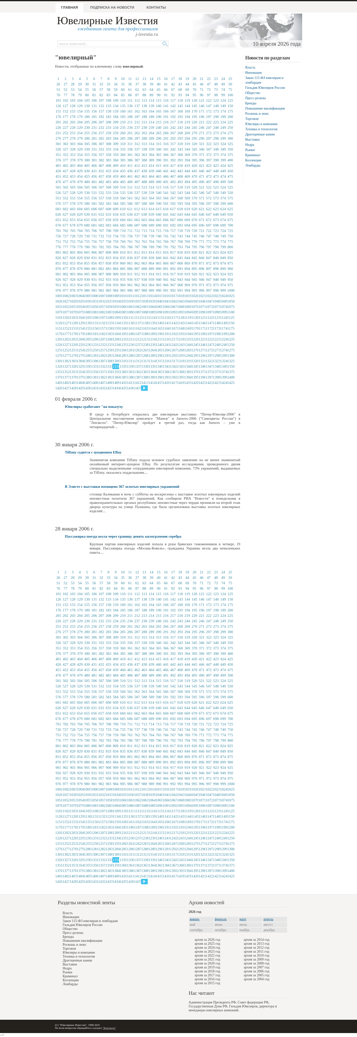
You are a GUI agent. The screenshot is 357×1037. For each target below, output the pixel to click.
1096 (202, 312)
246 (202, 128)
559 (116, 198)
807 (101, 252)
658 (108, 220)
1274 (223, 350)
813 (144, 252)
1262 (137, 350)
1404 (80, 383)
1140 (159, 323)
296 (202, 138)
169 (187, 111)
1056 (94, 307)
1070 (194, 307)
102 (65, 100)
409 (116, 166)
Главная (69, 7)
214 (151, 122)
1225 (230, 339)
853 (73, 263)
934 (116, 280)
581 (94, 204)
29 (80, 84)
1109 (116, 318)
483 (108, 182)
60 (123, 90)
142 (173, 106)
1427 (66, 388)
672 (209, 220)
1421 (202, 383)
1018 (180, 296)
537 (137, 193)
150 (230, 106)
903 (73, 274)
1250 (230, 345)
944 (187, 280)
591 (166, 204)
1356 (94, 372)
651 (58, 220)
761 (130, 242)
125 (230, 100)
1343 (180, 366)
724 (223, 231)
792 (173, 247)
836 (130, 258)
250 (230, 128)
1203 (73, 339)
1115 (159, 318)
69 (187, 90)
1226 (58, 345)
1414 (151, 383)
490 (159, 182)
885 (123, 269)
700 (230, 225)
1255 (87, 350)
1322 (209, 361)
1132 (101, 323)
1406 (94, 383)
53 (73, 90)
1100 (230, 312)
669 (187, 220)
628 (73, 214)
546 (202, 193)
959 (116, 285)
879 (80, 269)
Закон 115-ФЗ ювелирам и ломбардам (90, 921)
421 (202, 166)
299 (223, 138)
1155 (87, 328)
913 (144, 274)
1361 (130, 372)
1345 (194, 366)
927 (65, 280)
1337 (137, 366)
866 (166, 263)
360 (123, 155)
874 (223, 263)
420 (194, 166)
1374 (223, 372)
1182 (101, 334)
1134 (116, 323)
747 (209, 236)
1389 (151, 377)
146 (202, 106)
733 (108, 236)
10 (123, 79)
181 (94, 117)
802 (65, 252)
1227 (66, 345)
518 (180, 187)
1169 (187, 328)
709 (116, 231)
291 (166, 138)
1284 (116, 356)
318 (180, 144)
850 (230, 258)
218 (180, 122)
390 (159, 160)
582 (101, 204)
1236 (130, 345)
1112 (137, 318)
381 (94, 160)
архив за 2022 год (207, 955)
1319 (187, 361)
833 (108, 258)
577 (65, 204)
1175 (230, 328)
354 (80, 155)
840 (159, 258)
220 (194, 122)
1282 (101, 356)
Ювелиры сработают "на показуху (94, 407)
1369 (187, 372)
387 (137, 160)
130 (87, 106)
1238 (144, 345)
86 (130, 95)
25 (230, 79)
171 (202, 111)
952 (65, 285)
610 (123, 209)
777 (65, 247)
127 (65, 106)
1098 (216, 312)
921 (202, 274)
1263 (144, 350)
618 (180, 209)
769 (187, 242)
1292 (173, 356)
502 (65, 187)
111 (129, 100)
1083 (108, 312)
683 (108, 225)
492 (173, 182)
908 (108, 274)
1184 (116, 334)
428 (73, 171)
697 (209, 225)
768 (180, 242)
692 (173, 225)
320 (194, 144)
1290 (159, 356)
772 (209, 242)
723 (216, 231)
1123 (216, 318)
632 (101, 214)
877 (65, 269)
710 (123, 231)
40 (159, 84)
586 (130, 204)
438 (144, 171)
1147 (209, 323)
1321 (202, 361)
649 (223, 214)
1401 (58, 383)
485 (123, 182)
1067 (173, 307)
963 (144, 285)
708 (108, 231)
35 (123, 84)
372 (209, 155)
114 (151, 100)
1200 (230, 334)
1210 (123, 339)
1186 (130, 334)
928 (73, 280)
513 (144, 187)
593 (180, 204)
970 (194, 285)
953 (73, 285)
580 (87, 204)
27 (65, 84)
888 (144, 269)
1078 (73, 312)
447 (209, 171)
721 (202, 231)
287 (137, 138)
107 (101, 100)
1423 (216, 383)
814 (151, 252)
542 (173, 193)
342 (173, 149)
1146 (202, 323)
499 (223, 182)
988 (144, 290)
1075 (230, 307)
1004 (80, 296)
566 (166, 198)
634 (116, 214)
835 (123, 258)
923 (216, 274)
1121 (202, 318)
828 (73, 258)
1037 (137, 301)
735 (123, 236)
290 (159, 138)
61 (130, 90)
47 (209, 84)
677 (65, 225)
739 (151, 236)
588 (144, 204)
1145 (194, 323)
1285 (123, 356)
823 (216, 252)
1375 (230, 372)
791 (166, 247)
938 (144, 280)
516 (166, 187)
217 (173, 122)
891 (166, 269)
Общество (252, 93)
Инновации (253, 73)
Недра (249, 145)
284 (116, 138)
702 (65, 231)
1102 (66, 318)
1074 (223, 307)
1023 (216, 296)
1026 (58, 301)
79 (80, 95)
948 (216, 280)
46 (202, 84)
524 (223, 187)
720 (194, 231)
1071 (202, 307)
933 (108, 280)
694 (187, 225)
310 (123, 144)
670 (194, 220)
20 (194, 79)
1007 (101, 296)
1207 (101, 339)
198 (216, 117)
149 (223, 106)
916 (166, 274)
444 (187, 171)
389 (151, 160)
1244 (187, 345)
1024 (223, 296)
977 (65, 290)
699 (223, 225)
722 (209, 231)
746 (202, 236)
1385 (123, 377)
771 (202, 242)
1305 (87, 361)
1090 (159, 312)
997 (209, 290)
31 (94, 84)
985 (123, 290)
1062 (137, 307)
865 (159, 263)
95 (194, 95)
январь (195, 919)
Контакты (156, 7)
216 (166, 122)
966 (166, 285)
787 (137, 247)
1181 (94, 334)
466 (166, 176)
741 (166, 236)
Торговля (252, 119)
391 (166, 160)
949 (223, 280)
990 (159, 290)
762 (137, 242)
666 (166, 220)
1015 (159, 296)
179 (80, 117)
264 (151, 133)
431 (94, 171)
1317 (173, 361)
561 (130, 198)
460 (123, 176)
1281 (94, 356)
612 (137, 209)
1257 (101, 350)
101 (58, 100)
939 (151, 280)
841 (166, 258)
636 (130, 214)
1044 (187, 301)
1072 (209, 307)
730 (87, 236)
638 (144, 214)
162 (137, 111)
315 (159, 144)
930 (87, 280)
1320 (194, 361)
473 (216, 176)
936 (130, 280)
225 (230, 122)
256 (94, 133)
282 (101, 138)
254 (80, 133)
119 (187, 100)
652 (65, 220)
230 (87, 128)
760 (123, 242)
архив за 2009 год (257, 959)
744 (187, 236)
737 (137, 236)
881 (94, 269)
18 (180, 79)
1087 (137, 312)
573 (216, 198)
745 (194, 236)
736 (130, 236)
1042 (173, 301)
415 (159, 166)
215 (159, 122)
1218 (180, 339)
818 (180, 252)
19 (187, 79)
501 (58, 187)
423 (216, 166)
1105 (87, 318)
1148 (216, 323)
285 (123, 138)
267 (173, 133)
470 (194, 176)
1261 (130, 350)
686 (130, 225)
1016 (166, 296)
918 (180, 274)
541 (166, 193)
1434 (116, 388)
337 (137, 149)
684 (116, 225)
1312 (137, 361)
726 (58, 236)
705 (87, 231)
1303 (73, 361)
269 (187, 133)
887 (137, 269)
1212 (137, 339)
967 (173, 285)
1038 (144, 301)
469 (187, 176)
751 (58, 242)
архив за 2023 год (207, 951)
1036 (130, 301)
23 (216, 79)
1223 (216, 339)
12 (137, 79)
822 (209, 252)
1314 (151, 361)
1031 (94, 301)
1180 (87, 334)
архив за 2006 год (257, 971)
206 (94, 122)
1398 (216, 377)
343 (180, 149)
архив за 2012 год (257, 947)
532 (101, 193)
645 (194, 214)
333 (108, 149)
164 (151, 111)
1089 (151, 312)
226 (58, 128)
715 (159, 231)
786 (130, 247)
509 (116, 187)
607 (101, 209)
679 (80, 225)
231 (94, 128)
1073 (216, 307)
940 (159, 280)
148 (216, 106)
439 (151, 171)
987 (137, 290)
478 (73, 182)
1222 (209, 339)
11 (130, 79)
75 (230, 90)
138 (144, 106)
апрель (268, 919)
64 (151, 90)
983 (108, 290)
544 (187, 193)
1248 (216, 345)
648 (216, 214)
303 (73, 144)
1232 (101, 345)
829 (80, 258)
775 (230, 242)
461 (130, 176)
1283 (108, 356)
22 (209, 79)
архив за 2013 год (257, 943)
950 (230, 280)
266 (166, 133)
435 (123, 171)
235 (123, 128)
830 (87, 258)
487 (137, 182)
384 (116, 160)
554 (80, 198)
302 (65, 144)
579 (80, 204)
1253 (73, 350)
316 (166, 144)
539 (151, 193)
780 (87, 247)
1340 (159, 366)
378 (73, 160)
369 (187, 155)
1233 (108, 345)
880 (87, 269)
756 (94, 242)
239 (151, 128)
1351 (58, 372)
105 (87, 100)
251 (58, 133)
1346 (202, 366)
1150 (230, 323)
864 (151, 263)
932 (101, 280)
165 (159, 111)
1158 (108, 328)
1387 (137, 377)
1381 (94, 377)
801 (58, 252)
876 (58, 269)
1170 (194, 328)
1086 (130, 312)
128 (73, 106)
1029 (80, 301)
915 (159, 274)
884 (116, 269)
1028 (73, 301)
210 (123, 122)
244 (187, 128)
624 (223, 209)
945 (194, 280)
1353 (73, 372)
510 (123, 187)
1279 (80, 356)
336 (130, 149)
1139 (151, 323)
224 (223, 122)
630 (87, 214)
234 (116, 128)
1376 (58, 377)
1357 (101, 372)
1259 (116, 350)
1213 (144, 339)
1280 (87, 356)
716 (166, 231)
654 (80, 220)
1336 (130, 366)
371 (202, 155)
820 (194, 252)
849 (223, 258)
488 (144, 182)
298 (216, 138)
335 (123, 149)
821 (202, 252)
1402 (66, 383)
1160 (123, 328)
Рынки (250, 150)
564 (151, 198)
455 (87, 176)
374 (223, 155)
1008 (108, 296)
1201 (58, 339)
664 (151, 220)
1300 (230, 356)
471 (202, 176)
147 (209, 106)
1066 (166, 307)
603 (73, 209)
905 (87, 274)
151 (58, 111)
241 (166, 128)
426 (58, 171)
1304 (80, 361)
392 (173, 160)
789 (151, 247)
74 (223, 90)
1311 (130, 361)
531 (94, 193)
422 (209, 166)
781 (94, 247)
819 (187, 252)
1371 (202, 372)
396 (202, 160)
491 (166, 182)
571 (202, 198)
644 (187, 214)
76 (58, 95)
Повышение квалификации (265, 108)
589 (151, 204)
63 (144, 90)
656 (94, 220)
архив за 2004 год (257, 979)
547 (209, 193)
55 (87, 90)
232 (101, 128)
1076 (58, 312)
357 (101, 155)
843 (180, 258)
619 (187, 209)
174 (223, 111)
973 (216, 285)
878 (73, 269)
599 (223, 204)
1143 (180, 323)
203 (73, 122)
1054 (80, 307)
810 (123, 252)
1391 (166, 377)
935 (123, 280)
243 (180, 128)
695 (194, 225)
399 (223, 160)
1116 (166, 318)
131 (94, 106)
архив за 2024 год (207, 947)
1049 (223, 301)
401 (58, 166)
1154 (80, 328)
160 (123, 111)
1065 (159, 307)
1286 (130, 356)
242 (173, 128)
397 (209, 160)
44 (187, 84)
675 (230, 220)
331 (94, 149)
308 (108, 144)
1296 (202, 356)
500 (230, 182)
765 (159, 242)
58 (108, 90)
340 (159, 149)
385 (123, 160)
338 (144, 149)
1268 (180, 350)
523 (216, 187)
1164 (151, 328)
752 (65, 242)
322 (209, 144)
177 (65, 117)
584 (116, 204)
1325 (230, 361)
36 (130, 84)
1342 (173, 366)
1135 (123, 323)
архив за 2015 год (207, 983)
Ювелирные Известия (107, 21)
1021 (202, 296)
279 (80, 138)
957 (101, 285)
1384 (116, 377)
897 (209, 269)
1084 (116, 312)
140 (159, 106)
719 (187, 231)
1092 (173, 312)
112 (137, 100)
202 (65, 122)
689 (151, 225)
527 (65, 193)
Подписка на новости (112, 7)
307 (101, 144)
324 (223, 144)
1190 (159, 334)
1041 (166, 301)
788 (144, 247)
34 (116, 84)
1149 (223, 323)
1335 (123, 366)
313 (144, 144)
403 (73, 166)
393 (180, 160)
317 (173, 144)
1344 (187, 366)
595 (194, 204)
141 (166, 106)
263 (144, 133)
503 (73, 187)
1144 (187, 323)
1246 (202, 345)
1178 (73, 334)
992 (173, 290)
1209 (116, 339)
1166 (166, 328)
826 (58, 258)
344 (187, 149)
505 (87, 187)
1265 (159, 350)
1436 (130, 388)
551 (58, 198)
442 (173, 171)
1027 (66, 301)
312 (137, 144)
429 (80, 171)
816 (166, 252)
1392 (173, 377)
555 (87, 198)
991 (166, 290)
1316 (166, 361)
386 (130, 160)
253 (73, 133)
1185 (123, 334)
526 (58, 193)
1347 (209, 366)
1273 (216, 350)
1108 (108, 318)
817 (173, 252)
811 (130, 252)
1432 (101, 388)
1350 (230, 366)
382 (101, 160)
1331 (94, 366)
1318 (180, 361)
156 (94, 111)
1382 (101, 377)
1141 (166, 323)
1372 (209, 372)
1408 (108, 383)
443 (180, 171)
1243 (180, 345)
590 (159, 204)
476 (58, 182)
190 (159, 117)
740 (159, 236)
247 (209, 128)
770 (194, 242)
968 (180, 285)
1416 (166, 383)
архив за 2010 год (257, 955)
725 (230, 231)
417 (173, 166)
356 (94, 155)
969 (187, 285)
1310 (123, 361)
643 (180, 214)
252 (65, 133)
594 (187, 204)
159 (116, 111)
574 (223, 198)
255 (87, 133)
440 (159, 171)
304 (80, 144)
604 (80, 209)
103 (73, 100)
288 (144, 138)
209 (116, 122)
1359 (116, 372)
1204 (80, 339)
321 (202, 144)
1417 (173, 383)
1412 (137, 383)
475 (230, 176)
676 (58, 225)
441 (166, 171)
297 (209, 138)
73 (216, 90)
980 (87, 290)
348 (216, 149)
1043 (180, 301)
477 (65, 182)
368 (180, 155)
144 (187, 106)
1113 (144, 318)
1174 (223, 328)
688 (144, 225)
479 (80, 182)
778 (73, 247)
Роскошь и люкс (257, 113)
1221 (202, 339)
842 (173, 258)
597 (209, 204)
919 (187, 274)
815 (159, 252)
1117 (173, 318)
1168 (180, 328)
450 (230, 171)
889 (151, 269)
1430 (87, 388)
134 (116, 106)
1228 (73, 345)
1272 (209, 350)
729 (80, 236)
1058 (108, 307)
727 (65, 236)
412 (137, 166)
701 (58, 231)
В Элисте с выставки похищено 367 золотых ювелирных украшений (122, 487)
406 (94, 166)
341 (166, 149)
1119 (187, 318)
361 (130, 155)
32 (101, 84)
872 (209, 263)
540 (159, 193)
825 (230, 252)
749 (223, 236)
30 (87, 84)
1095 (194, 312)
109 (116, 100)
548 (216, 193)
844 (187, 258)
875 (230, 263)
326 (58, 149)
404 (80, 166)
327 (65, 149)
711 (130, 231)
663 (144, 220)
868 (180, 263)
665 (159, 220)
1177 (66, 334)
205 (87, 122)
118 (180, 100)
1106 (94, 318)
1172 (209, 328)
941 (166, 280)
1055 (87, 307)
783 (108, 247)
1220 (194, 339)
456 (94, 176)
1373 (216, 372)
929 (80, 280)
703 (73, 231)
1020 (194, 296)
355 (87, 155)
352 (65, 155)
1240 (159, 345)
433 (108, 171)
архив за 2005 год (257, 975)
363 (144, 155)
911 (130, 274)
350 (230, 149)
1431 (94, 388)
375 (230, 155)
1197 (209, 334)
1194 (187, 334)
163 (144, 111)
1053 (73, 307)
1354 (80, 372)
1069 (187, 307)
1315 (159, 361)
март (242, 919)
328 (73, 149)
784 (116, 247)
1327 (66, 366)
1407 (101, 383)
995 (194, 290)
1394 (187, 377)
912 (137, 274)
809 (116, 252)
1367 (173, 372)
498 (216, 182)
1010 (123, 296)
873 (216, 263)
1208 (108, 339)
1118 (180, 318)
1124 (223, 318)
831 (94, 258)
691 (166, 225)
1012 (137, 296)
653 (73, 220)
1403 (73, 383)
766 (166, 242)
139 (151, 106)
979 (80, 290)
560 (123, 198)
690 (159, 225)
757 (101, 242)
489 (151, 182)
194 (187, 117)
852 (65, 263)
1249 (223, 345)
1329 (80, 366)
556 (94, 198)
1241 (166, 345)
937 (137, 280)
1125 (230, 318)
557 (101, 198)
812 (137, 252)
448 (216, 171)
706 (94, 231)
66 (166, 90)
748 (216, 236)
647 (209, 214)
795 (194, 247)
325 (230, 144)
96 (202, 95)
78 (73, 95)
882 (101, 269)
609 (116, 209)
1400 (230, 377)
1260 (123, 350)
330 (87, 149)
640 (159, 214)
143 (180, 106)
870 (194, 263)
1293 (180, 356)
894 (187, 269)
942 (173, 280)
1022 (209, 296)
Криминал (252, 155)
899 (223, 269)
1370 (194, 372)
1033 (108, 301)
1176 (58, 334)
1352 (66, 372)
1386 (130, 377)
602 (65, 209)
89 (151, 95)
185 (123, 117)
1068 (180, 307)
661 (130, 220)
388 (144, 160)
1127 (66, 323)
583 (108, 204)
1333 (108, 366)
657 (101, 220)
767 (173, 242)
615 (159, 209)
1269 (187, 350)
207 (101, 122)
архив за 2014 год (257, 940)
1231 (94, 345)
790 (159, 247)
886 (130, 269)
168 (180, 111)
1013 (144, 296)
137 (137, 106)
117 (173, 100)
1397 (209, 377)
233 (108, 128)
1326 (58, 366)
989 (151, 290)
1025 (230, 296)
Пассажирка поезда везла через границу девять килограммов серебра (123, 536)
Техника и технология (261, 129)
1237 (137, 345)
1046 (202, 301)
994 (187, 290)
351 (58, 155)
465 (159, 176)
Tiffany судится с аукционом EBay (93, 452)
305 (87, 144)
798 (216, 247)
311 (130, 144)
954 (80, 285)
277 (65, 138)
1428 (73, 388)
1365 (159, 372)
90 (159, 95)
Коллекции (253, 160)
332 (101, 149)
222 (209, 122)
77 (65, 95)
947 (209, 280)
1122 (209, 318)
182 (101, 117)
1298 (216, 356)
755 (87, 242)
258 (108, 133)
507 (101, 187)
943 (180, 280)
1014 (151, 296)
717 (173, 231)
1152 (66, 328)
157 (101, 111)
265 (159, 133)
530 (87, 193)
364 (151, 155)
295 (194, 138)
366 (166, 155)
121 (202, 100)
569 (187, 198)
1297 (209, 356)
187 (137, 117)
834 (116, 258)
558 (108, 198)
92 (173, 95)
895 (194, 269)
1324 (223, 361)
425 (230, 166)
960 (123, 285)
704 (80, 231)
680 (87, 225)
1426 (58, 388)
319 (187, 144)
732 (101, 236)
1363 (144, 372)
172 (209, 111)
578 (73, 204)
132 (101, 106)
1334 (116, 366)
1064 (151, 307)
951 (58, 285)
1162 (137, 328)
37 (137, 84)
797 (209, 247)
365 (159, 155)
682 (101, 225)
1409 (116, 383)
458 (108, 176)
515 (159, 187)
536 (130, 193)
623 (216, 209)
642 (173, 214)
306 (94, 144)
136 (130, 106)
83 (108, 95)
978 (73, 290)
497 (209, 182)
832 (101, 258)
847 (209, 258)
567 (173, 198)
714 (151, 231)
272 (209, 133)
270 (194, 133)
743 (180, 236)
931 (94, 280)
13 (144, 79)
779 (80, 247)
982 (101, 290)
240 (159, 128)
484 (116, 182)
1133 (108, 323)
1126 (58, 323)
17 (173, 79)
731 (94, 236)
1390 (159, 377)
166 (166, 111)
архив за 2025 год (207, 943)
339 (151, 149)
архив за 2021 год (207, 959)
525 (230, 187)
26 (58, 84)
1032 (101, 301)
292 (173, 138)
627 (65, 214)
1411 (130, 383)
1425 (230, 383)
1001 (58, 296)
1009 (116, 296)
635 (123, 214)
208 (108, 122)
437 (137, 171)
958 (108, 285)
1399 (223, 377)
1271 (202, 350)
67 (173, 90)
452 (65, 176)
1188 (144, 334)
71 (202, 90)
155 (87, 111)
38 (144, 84)
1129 (80, 323)
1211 (130, 339)
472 (209, 176)
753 (73, 242)
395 (194, 160)
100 (230, 95)
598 (216, 204)
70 (194, 90)
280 (87, 138)
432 (101, 171)
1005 (87, 296)
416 (166, 166)
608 (108, 209)
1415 (159, 383)
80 (87, 95)
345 (194, 149)
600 (230, 204)
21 (202, 79)
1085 (123, 312)
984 (116, 290)
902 (65, 274)
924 (223, 274)
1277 (66, 356)
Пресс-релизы (255, 98)
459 (116, 176)
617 (173, 209)
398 (216, 160)
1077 (66, 312)
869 (187, 263)
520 (194, 187)
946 (202, 280)
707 (101, 231)
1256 (94, 350)
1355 (87, 372)
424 (223, 166)
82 (101, 95)
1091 (166, 312)
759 (116, 242)
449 (223, 171)
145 (194, 106)
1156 (94, 328)
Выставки (252, 139)
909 (116, 274)
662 (137, 220)
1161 (130, 328)
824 (223, 252)
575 (230, 198)
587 (137, 204)
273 (216, 133)
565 (159, 198)
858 (108, 263)
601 (58, 209)
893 (180, 269)
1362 (137, 372)
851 (58, 263)
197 (209, 117)
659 (116, 220)
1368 (180, 372)
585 (123, 204)
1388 (144, 377)
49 (223, 84)
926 (58, 280)
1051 (58, 307)
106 (94, 100)
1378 (73, 377)
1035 (123, 301)
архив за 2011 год (256, 951)
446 (202, 171)
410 (123, 166)
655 (87, 220)
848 (216, 258)
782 (101, 247)
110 (123, 100)
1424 (223, 383)
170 (194, 111)
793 (180, 247)
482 (101, 182)
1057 (101, 307)
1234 (116, 345)
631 (94, 214)
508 (108, 187)
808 (108, 252)
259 (116, 133)
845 (194, 258)
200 (230, 117)
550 (230, 193)
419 (187, 166)
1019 (187, 296)
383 (108, 160)
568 (180, 198)
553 (73, 198)
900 (230, 269)
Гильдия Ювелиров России (265, 88)
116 (165, 100)
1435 (123, 388)
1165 (159, 328)
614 (151, 209)
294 (187, 138)
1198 (216, 334)
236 (130, 128)
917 (173, 274)
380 (87, 160)
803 (73, 252)
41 (166, 84)
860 (123, 263)
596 (202, 204)
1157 (101, 328)
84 (116, 95)
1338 (144, 366)
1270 (194, 350)
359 (116, 155)
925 (230, 274)
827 (65, 258)
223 (216, 122)
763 (144, 242)
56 (94, 90)
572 (209, 198)
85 (123, 95)
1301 (58, 361)
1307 (101, 361)
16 (166, 79)
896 (202, 269)
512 (137, 187)
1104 (80, 318)
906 (94, 274)
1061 (130, 307)
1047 (209, 301)
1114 (151, 318)
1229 (80, 345)
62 (137, 90)
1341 (166, 366)
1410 (123, 383)
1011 (130, 296)
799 (223, 247)
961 (130, 285)
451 (58, 176)
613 (144, 209)
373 (216, 155)
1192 (173, 334)
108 (108, 100)
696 (202, 225)
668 (180, 220)
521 (202, 187)
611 (130, 209)
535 (123, 193)
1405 (87, 383)
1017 (173, 296)
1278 (73, 356)
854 (80, 263)
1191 (166, 334)
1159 (116, 328)
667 (173, 220)
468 (180, 176)
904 (80, 274)
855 (87, 263)
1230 (87, 345)
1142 (173, 323)
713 (144, 231)
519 (187, 187)
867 (173, 263)
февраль (221, 919)
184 (116, 117)
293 (180, 138)
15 (159, 79)
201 (58, 122)
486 (130, 182)
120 (194, 100)
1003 (73, 296)
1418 (180, 383)
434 (116, 171)
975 (230, 285)
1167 (173, 328)
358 (108, 155)
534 (116, 193)
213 (144, 122)
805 (87, 252)
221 (202, 122)
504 (80, 187)
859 (116, 263)
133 (108, 106)
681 (94, 225)
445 (194, 171)
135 (123, 106)
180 (87, 117)
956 (94, 285)
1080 (87, 312)
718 (180, 231)
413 (144, 166)
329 (80, 149)
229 (80, 128)
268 (180, 133)
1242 (173, 345)
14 (151, 79)
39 (151, 84)
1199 (223, 334)
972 (209, 285)
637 (137, 214)
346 (202, 149)
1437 (137, 388)
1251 (58, 350)
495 (194, 182)
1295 (194, 356)
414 (151, 166)
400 (230, 160)
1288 (144, 356)
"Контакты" (109, 1027)
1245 (194, 345)
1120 (194, 318)
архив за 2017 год (207, 975)
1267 (173, 350)
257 (101, 133)
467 (173, 176)
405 (87, 166)
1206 (94, 339)
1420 (194, 383)
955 (87, 285)
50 (230, 84)
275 (230, 133)
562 (137, 198)
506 (94, 187)
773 (216, 242)
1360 (123, 372)
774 (223, 242)
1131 (94, 323)
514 (151, 187)
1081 (94, 312)
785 (123, 247)
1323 (216, 361)
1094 (187, 312)
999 (223, 290)
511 (130, 187)
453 (73, 176)
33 (108, 84)
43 (180, 84)
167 (173, 111)
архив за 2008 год (257, 963)
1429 (80, 388)
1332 (101, 366)
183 (108, 117)
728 (73, 236)
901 (58, 274)
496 (202, 182)
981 (94, 290)
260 (123, 133)
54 (80, 90)
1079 (80, 312)
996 (202, 290)
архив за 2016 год (207, 979)
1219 (187, 339)
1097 (209, 312)
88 (144, 95)
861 (130, 263)
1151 (58, 328)
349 (223, 149)
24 (223, 79)
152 (65, 111)
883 (108, 269)
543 (180, 193)
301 (58, 144)
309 (116, 144)
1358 (108, 372)
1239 (151, 345)
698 (216, 225)
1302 (66, 361)
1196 (202, 334)
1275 (230, 350)
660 (123, 220)
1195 (194, 334)
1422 (209, 383)
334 (116, 149)
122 (209, 100)
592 (173, 204)
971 (202, 285)
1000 (230, 290)
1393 (180, 377)
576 (58, 204)
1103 (73, 318)
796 (202, 247)
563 (144, 198)
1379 (80, 377)
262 (137, 133)
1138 (144, 323)
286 (130, 138)
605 (87, 209)
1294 (187, 356)
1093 (180, 312)
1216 (166, 339)
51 (58, 90)
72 (209, 90)
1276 (58, 356)
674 (223, 220)
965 (159, 285)
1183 (108, 334)
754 (80, 242)
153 (73, 111)
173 (216, 111)
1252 (66, 350)
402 (65, 166)
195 (194, 117)
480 (87, 182)
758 (108, 242)
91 (166, 95)
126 (58, 106)
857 (101, 263)
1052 (66, 307)
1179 (80, 334)
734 (116, 236)
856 (94, 263)
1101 (58, 318)
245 (194, 128)
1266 (166, 350)
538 (144, 193)
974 (223, 285)
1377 (66, 377)
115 (158, 100)
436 (130, 171)
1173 (216, 328)
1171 (202, 328)
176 (58, 117)
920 (194, 274)
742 (173, 236)
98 (216, 95)
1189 (151, 334)
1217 (173, 339)
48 (216, 84)
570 (194, 198)
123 (216, 100)
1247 (209, 345)
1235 (123, 345)
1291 (166, 356)
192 (173, 117)
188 (144, 117)
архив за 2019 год (207, 967)
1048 (216, 301)
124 (223, 100)
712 (137, 231)
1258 (108, 350)
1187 (137, 334)
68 (180, 90)
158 (108, 111)
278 (73, 138)
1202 (66, 339)
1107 (101, 318)
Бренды (250, 103)
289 (151, 138)
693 (180, 225)
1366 (166, 372)
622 (209, 209)
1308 (108, 361)
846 (202, 258)
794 (187, 247)
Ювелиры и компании (261, 124)
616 (166, 209)
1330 (87, 366)
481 (94, 182)
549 (223, 193)
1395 (194, 377)
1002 (66, 296)
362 (137, 155)
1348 (216, 366)
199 (223, 117)
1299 (223, 356)
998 (216, 290)
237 (137, 128)
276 (58, 138)
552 (65, 198)
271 (202, 133)
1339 (151, 366)
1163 (144, 328)
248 (216, 128)
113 (144, 100)
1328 (73, 366)
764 (151, 242)
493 (180, 182)
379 (80, 160)
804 (80, 252)
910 (123, 274)
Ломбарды (252, 165)
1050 (230, 301)
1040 (159, 301)
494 (187, 182)
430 (87, 171)
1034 (116, 301)
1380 (87, 377)
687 (137, 225)
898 (216, 269)
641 (166, 214)
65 (159, 90)
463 (144, 176)
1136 (130, 323)
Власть (250, 67)
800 (230, 247)
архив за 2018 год (207, 971)
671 (202, 220)
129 (80, 106)
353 (73, 155)
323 (216, 144)
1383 (108, 377)
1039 (151, 301)
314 (151, 144)
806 (94, 252)
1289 (151, 356)
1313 (144, 361)
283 (108, 138)
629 (80, 214)
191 (166, 117)
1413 (144, 383)
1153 (73, 328)
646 (202, 214)
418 (180, 166)
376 (58, 160)
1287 (137, 356)
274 (223, 133)
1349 (223, 366)
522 (209, 187)
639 (151, 214)
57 (101, 90)
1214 (151, 339)
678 (73, 225)
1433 (108, 388)
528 (73, 193)
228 (73, 128)
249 (223, 128)
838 (144, 258)
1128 (73, 323)
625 (230, 209)
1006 (94, 296)
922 (209, 274)
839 (151, 258)
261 (130, 133)
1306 (94, 361)
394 (187, 160)
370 (194, 155)
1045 (194, 301)
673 (216, 220)
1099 (223, 312)
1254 (80, 350)
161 (130, 111)
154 (80, 111)
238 (144, 128)
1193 (180, 334)
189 (151, 117)
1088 (144, 312)
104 (80, 100)
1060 (123, 307)
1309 (116, 361)
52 (65, 90)
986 (130, 290)
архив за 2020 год (207, 963)
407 (101, 166)
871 (202, 263)
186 (130, 117)
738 (144, 236)
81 (94, 95)
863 (144, 263)
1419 (187, 383)
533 (108, 193)
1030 (87, 301)
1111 (130, 318)
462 (137, 176)
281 (94, 138)
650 (230, 214)
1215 (159, 339)
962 (137, 285)
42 (173, 84)
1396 (202, 377)
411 (130, 166)
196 (202, 117)
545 (194, 193)
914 (151, 274)
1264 (151, 350)
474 (223, 176)
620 (194, 209)
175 (230, 111)
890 (159, 269)
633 (108, 214)
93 (180, 95)
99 (223, 95)
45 (194, 84)
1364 (151, 372)
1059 (116, 307)
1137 (137, 323)
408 (108, 166)
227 (65, 128)
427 (65, 171)
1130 (87, 323)
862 (137, 263)
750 (230, 236)
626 (58, 214)
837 (137, 258)
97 (209, 95)
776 (58, 247)
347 (209, 149)
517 (173, 187)
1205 (87, 339)
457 (101, 176)
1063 (144, 307)
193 (180, 117)
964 (151, 285)
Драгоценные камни (260, 134)
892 (173, 269)
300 (230, 138)
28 (73, 84)
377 (65, 160)
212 (137, 122)
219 (187, 122)
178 (73, 117)
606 (94, 209)
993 (180, 290)
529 (80, 193)
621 (202, 209)
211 (130, 122)
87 (137, 95)
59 (116, 90)
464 (151, 176)
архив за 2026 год (207, 940)
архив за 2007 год (257, 967)
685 (123, 225)
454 (80, 176)
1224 (223, 339)
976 (58, 290)
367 (173, 155)
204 (80, 122)
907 (101, 274)
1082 (101, 312)
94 (187, 95)
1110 (123, 318)
